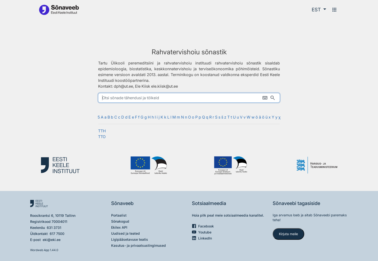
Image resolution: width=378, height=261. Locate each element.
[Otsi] (273, 98)
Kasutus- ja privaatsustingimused (138, 245)
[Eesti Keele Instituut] (62, 165)
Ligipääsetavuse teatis (129, 239)
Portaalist (119, 215)
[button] (319, 10)
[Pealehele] (58, 9)
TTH (102, 130)
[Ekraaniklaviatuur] (265, 98)
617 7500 (57, 234)
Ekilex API (119, 227)
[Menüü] (334, 9)
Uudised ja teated (125, 233)
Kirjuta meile (288, 234)
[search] (189, 98)
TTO (102, 136)
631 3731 (54, 228)
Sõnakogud (120, 221)
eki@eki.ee (52, 240)
